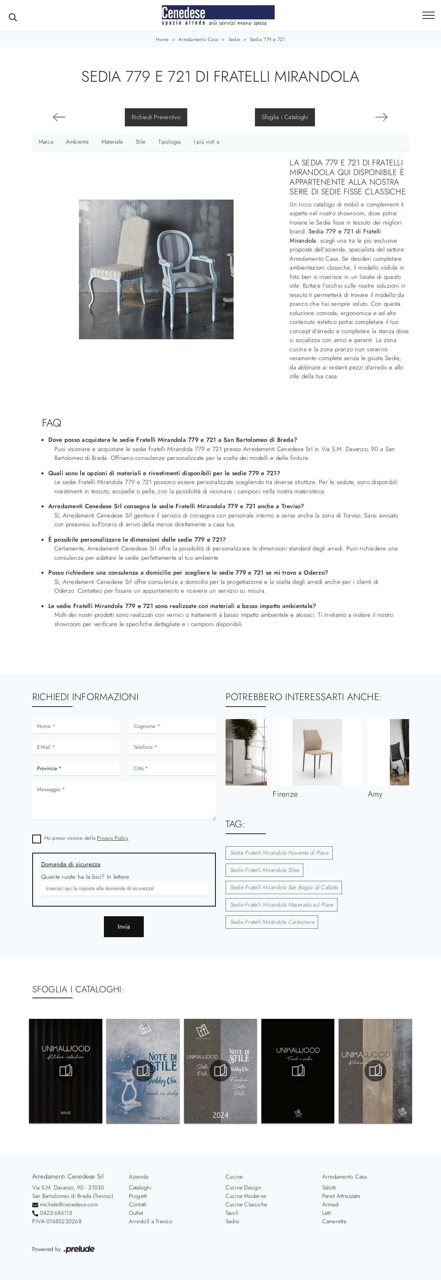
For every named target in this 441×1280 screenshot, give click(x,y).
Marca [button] (46, 142)
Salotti (329, 1187)
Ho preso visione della (86, 838)
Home (162, 39)
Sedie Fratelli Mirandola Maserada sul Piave (281, 905)
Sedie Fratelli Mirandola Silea (264, 870)
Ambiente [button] (77, 142)
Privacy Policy (112, 838)
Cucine (234, 1177)
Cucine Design (243, 1187)
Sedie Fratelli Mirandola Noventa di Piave (279, 853)
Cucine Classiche (246, 1204)
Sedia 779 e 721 (267, 39)
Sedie (234, 39)
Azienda (139, 1177)
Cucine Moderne (246, 1196)
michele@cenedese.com (69, 1204)
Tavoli (232, 1213)
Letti (326, 1213)
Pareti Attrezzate (341, 1196)
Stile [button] (140, 142)
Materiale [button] (112, 142)
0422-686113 (56, 1213)
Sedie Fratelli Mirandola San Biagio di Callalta (284, 887)
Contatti (138, 1204)
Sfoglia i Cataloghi (285, 117)
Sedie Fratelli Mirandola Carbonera (272, 922)
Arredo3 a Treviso (150, 1221)
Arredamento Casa (198, 39)
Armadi (331, 1204)
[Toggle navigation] (428, 15)
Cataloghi (140, 1187)
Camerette (334, 1221)
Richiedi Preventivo (156, 117)
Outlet (136, 1213)
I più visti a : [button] (208, 142)
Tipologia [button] (169, 142)
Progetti (138, 1196)
